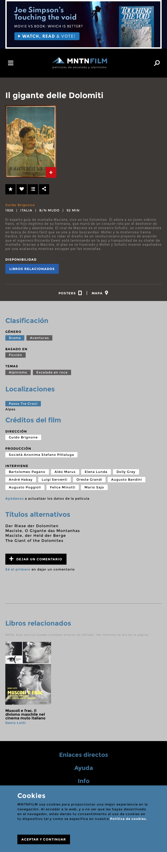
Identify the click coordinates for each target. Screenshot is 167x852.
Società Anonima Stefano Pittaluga (41, 456)
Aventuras (39, 339)
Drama (15, 339)
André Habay (21, 481)
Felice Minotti (62, 489)
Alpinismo (18, 374)
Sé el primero (17, 571)
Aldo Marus (65, 473)
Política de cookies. (128, 819)
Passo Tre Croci (23, 405)
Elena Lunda (96, 473)
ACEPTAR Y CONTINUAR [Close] (43, 839)
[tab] (51, 172)
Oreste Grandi (89, 481)
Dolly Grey (125, 473)
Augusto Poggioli (25, 489)
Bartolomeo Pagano (27, 473)
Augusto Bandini (126, 481)
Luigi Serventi (54, 481)
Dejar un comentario (35, 560)
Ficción (15, 356)
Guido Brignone (20, 205)
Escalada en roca (52, 374)
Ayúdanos (14, 500)
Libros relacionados (32, 269)
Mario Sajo (94, 489)
